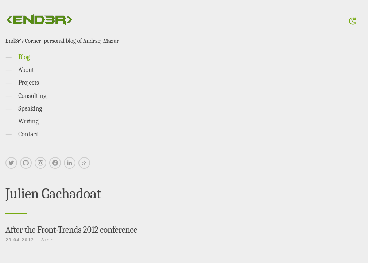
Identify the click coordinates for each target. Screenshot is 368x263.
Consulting (32, 95)
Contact (28, 134)
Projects (28, 82)
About (26, 69)
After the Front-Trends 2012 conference (71, 230)
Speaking (30, 108)
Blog (24, 57)
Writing (28, 121)
